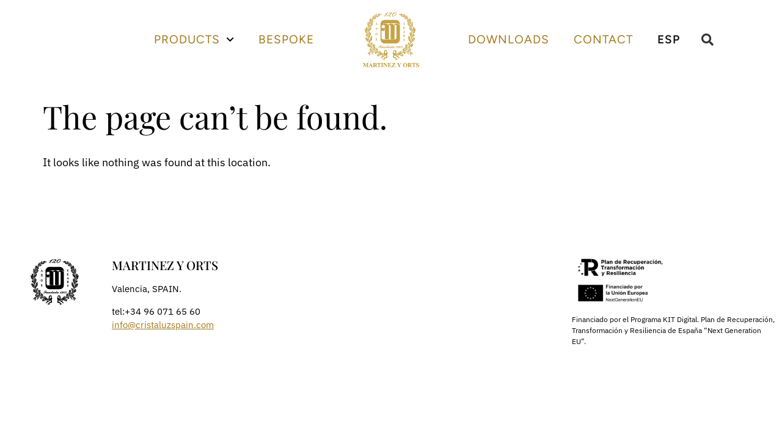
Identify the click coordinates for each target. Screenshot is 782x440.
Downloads (508, 39)
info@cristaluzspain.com (163, 325)
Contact (603, 39)
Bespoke (286, 39)
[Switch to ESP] (668, 40)
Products (194, 39)
